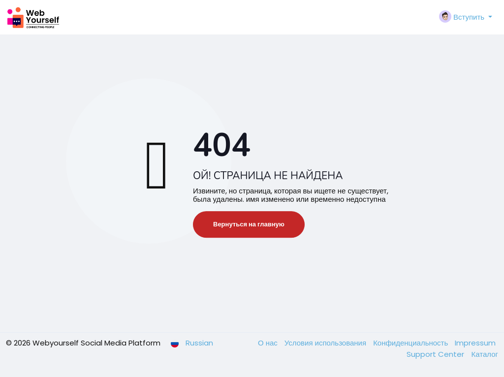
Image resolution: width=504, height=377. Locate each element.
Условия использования (326, 343)
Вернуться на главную (248, 224)
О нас (269, 343)
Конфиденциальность (411, 343)
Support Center (436, 354)
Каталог (484, 354)
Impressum (475, 343)
